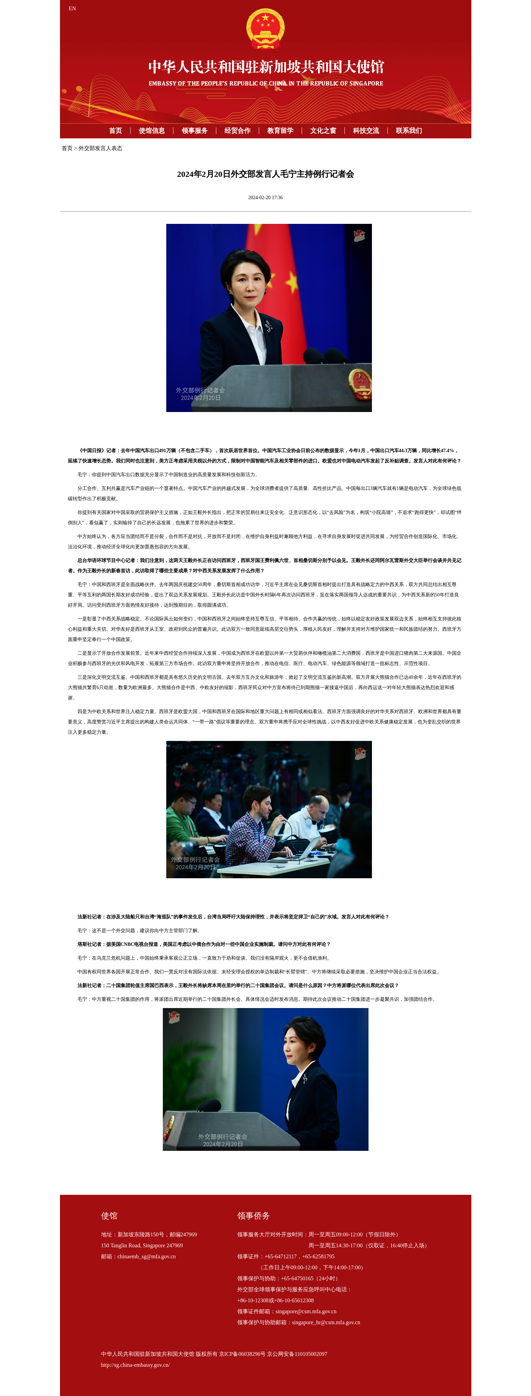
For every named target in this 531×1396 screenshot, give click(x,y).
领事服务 (195, 130)
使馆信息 (152, 130)
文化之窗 (323, 130)
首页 (115, 130)
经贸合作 (238, 130)
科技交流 (366, 130)
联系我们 (409, 130)
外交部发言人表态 (100, 148)
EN (72, 8)
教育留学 (280, 130)
